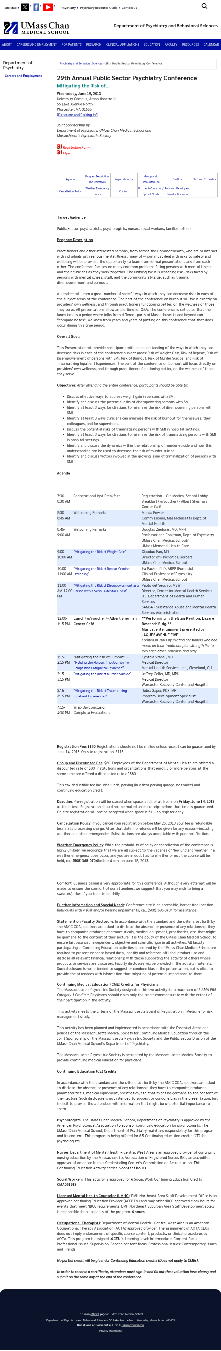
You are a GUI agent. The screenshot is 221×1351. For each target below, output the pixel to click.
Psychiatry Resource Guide (99, 7)
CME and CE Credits (204, 179)
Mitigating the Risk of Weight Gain (102, 551)
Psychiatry (69, 7)
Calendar (211, 44)
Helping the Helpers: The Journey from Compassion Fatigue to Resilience (108, 662)
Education (152, 44)
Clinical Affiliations (122, 44)
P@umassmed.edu (133, 1325)
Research (93, 44)
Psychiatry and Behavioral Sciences (81, 63)
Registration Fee (124, 179)
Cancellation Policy (70, 191)
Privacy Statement (111, 1331)
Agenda (70, 179)
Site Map (10, 7)
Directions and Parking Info (80, 114)
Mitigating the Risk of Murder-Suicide (104, 673)
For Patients (72, 44)
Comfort (123, 191)
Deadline (177, 179)
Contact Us (129, 7)
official (95, 1314)
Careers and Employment (36, 44)
